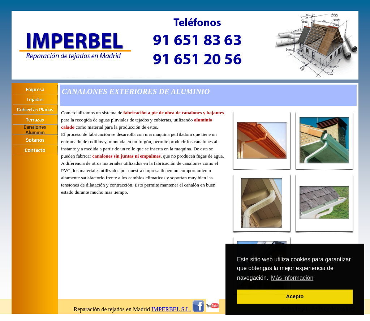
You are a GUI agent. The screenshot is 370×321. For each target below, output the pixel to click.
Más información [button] (292, 278)
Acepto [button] (295, 296)
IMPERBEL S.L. (171, 309)
